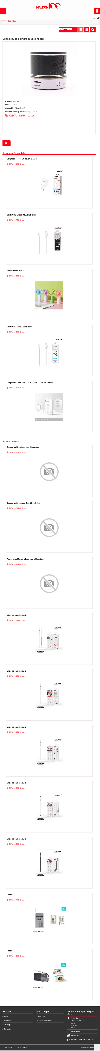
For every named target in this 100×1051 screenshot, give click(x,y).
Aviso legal (41, 1017)
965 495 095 (75, 1036)
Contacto (7, 1030)
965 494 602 (75, 1032)
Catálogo (7, 1025)
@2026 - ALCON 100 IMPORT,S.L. (16, 1048)
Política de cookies (44, 1021)
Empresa (7, 1021)
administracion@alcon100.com (77, 1040)
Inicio (6, 1017)
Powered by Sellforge (88, 1048)
